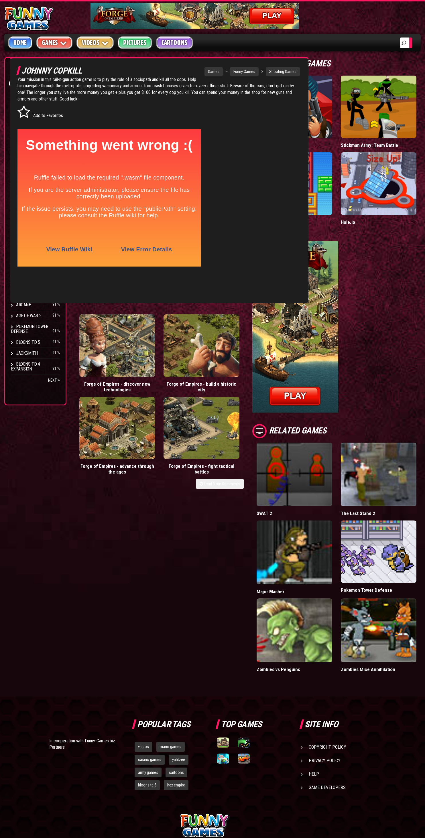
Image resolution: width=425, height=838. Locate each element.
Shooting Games (247, 71)
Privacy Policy (325, 698)
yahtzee (178, 697)
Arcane (23, 304)
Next (54, 380)
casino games (149, 697)
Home (20, 43)
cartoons (176, 710)
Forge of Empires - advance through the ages (199, 345)
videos (143, 685)
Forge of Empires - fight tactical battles (248, 345)
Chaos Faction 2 (32, 283)
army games (148, 710)
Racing (23, 144)
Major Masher (300, 542)
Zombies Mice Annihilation (382, 608)
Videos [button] (95, 42)
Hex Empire (27, 261)
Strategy (25, 166)
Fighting (24, 134)
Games (178, 71)
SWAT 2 (294, 477)
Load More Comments (249, 363)
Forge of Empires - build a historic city (149, 342)
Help (314, 712)
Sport (22, 155)
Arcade (23, 101)
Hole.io (362, 198)
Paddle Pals (298, 198)
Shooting (25, 123)
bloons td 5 (147, 723)
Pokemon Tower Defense (29, 329)
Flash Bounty (30, 250)
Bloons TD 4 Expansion (25, 366)
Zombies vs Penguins (308, 608)
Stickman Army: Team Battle (384, 133)
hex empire (176, 723)
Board (22, 177)
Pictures (134, 43)
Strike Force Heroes (36, 272)
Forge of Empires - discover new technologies (100, 345)
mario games (170, 685)
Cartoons (175, 43)
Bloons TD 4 (28, 239)
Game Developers (327, 725)
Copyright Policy (327, 685)
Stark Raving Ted (33, 294)
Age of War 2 (28, 315)
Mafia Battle (298, 133)
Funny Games (209, 71)
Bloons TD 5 (28, 342)
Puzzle (23, 112)
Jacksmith (27, 353)
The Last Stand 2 (372, 477)
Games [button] (54, 42)
